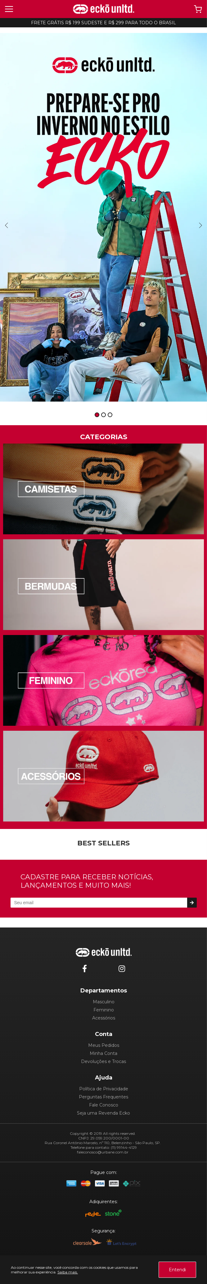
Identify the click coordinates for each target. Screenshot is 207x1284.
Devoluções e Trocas (103, 1061)
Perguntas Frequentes (103, 1097)
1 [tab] (97, 415)
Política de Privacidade (103, 1089)
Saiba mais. (67, 1272)
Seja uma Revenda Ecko (103, 1113)
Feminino (103, 1010)
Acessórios (103, 1018)
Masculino (104, 1002)
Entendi (177, 1269)
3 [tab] (110, 415)
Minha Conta (103, 1053)
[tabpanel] (103, 217)
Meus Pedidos (103, 1045)
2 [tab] (104, 415)
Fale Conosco (103, 1105)
